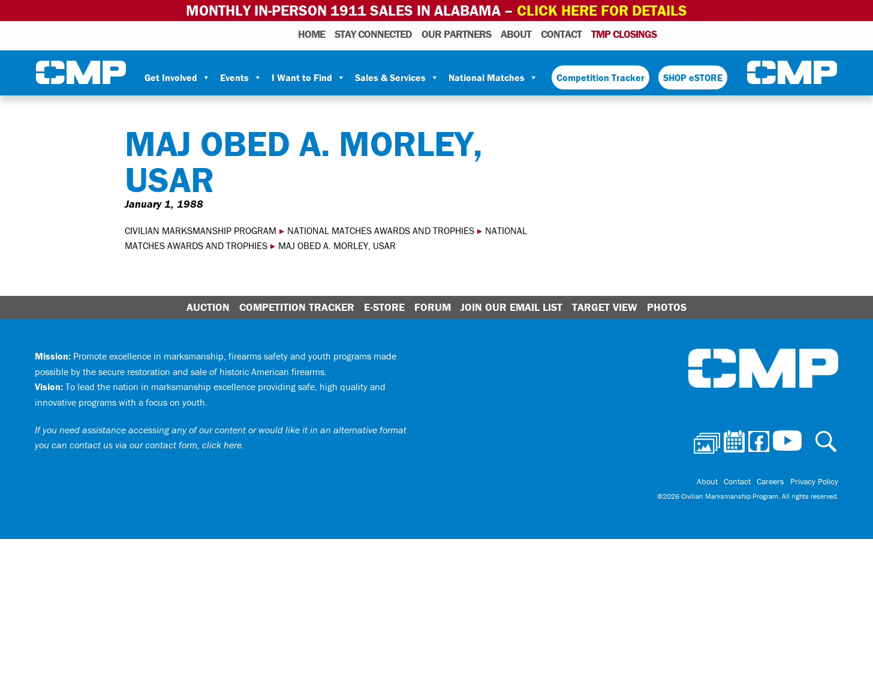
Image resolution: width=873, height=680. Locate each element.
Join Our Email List (511, 307)
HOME (311, 34)
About (516, 34)
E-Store (384, 307)
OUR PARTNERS (456, 34)
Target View (604, 307)
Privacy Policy (814, 481)
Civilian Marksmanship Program (81, 73)
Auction (208, 307)
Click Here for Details (602, 10)
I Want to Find (308, 77)
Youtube (738, 33)
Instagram (722, 33)
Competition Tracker (600, 77)
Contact (561, 34)
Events (241, 77)
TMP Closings (624, 34)
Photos (670, 33)
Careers (770, 481)
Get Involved (177, 77)
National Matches (493, 77)
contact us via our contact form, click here (156, 445)
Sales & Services (397, 77)
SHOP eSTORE (693, 77)
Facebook (706, 33)
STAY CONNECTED (373, 34)
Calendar (689, 33)
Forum (432, 307)
